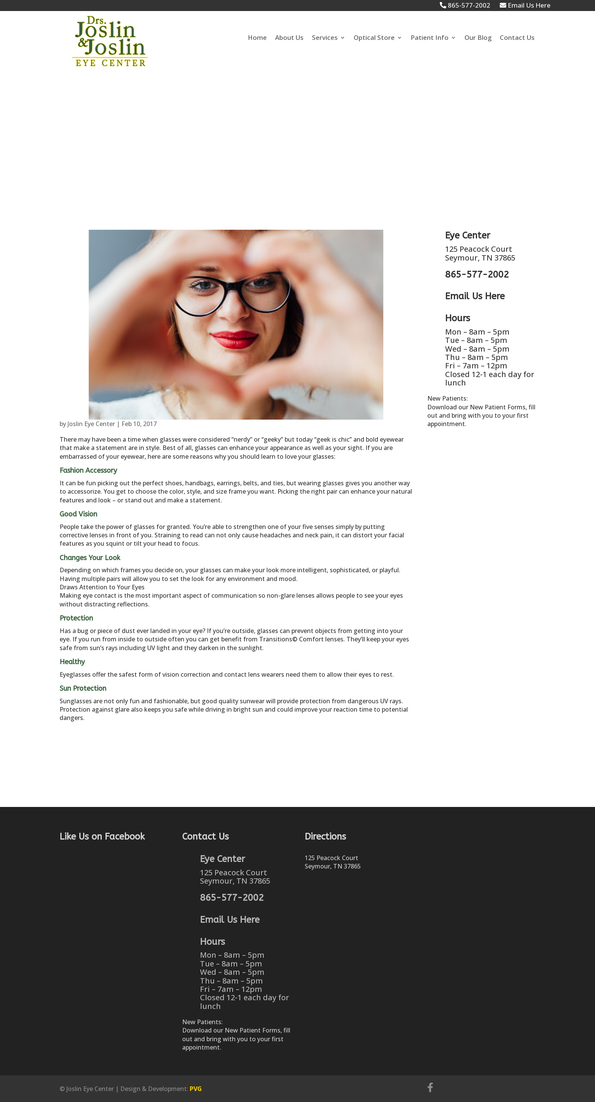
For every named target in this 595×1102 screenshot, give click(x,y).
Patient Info (430, 38)
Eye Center (467, 235)
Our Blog (477, 38)
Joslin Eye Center (91, 424)
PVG (196, 1089)
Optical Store (374, 38)
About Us (289, 38)
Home (257, 38)
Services (325, 38)
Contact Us (517, 38)
